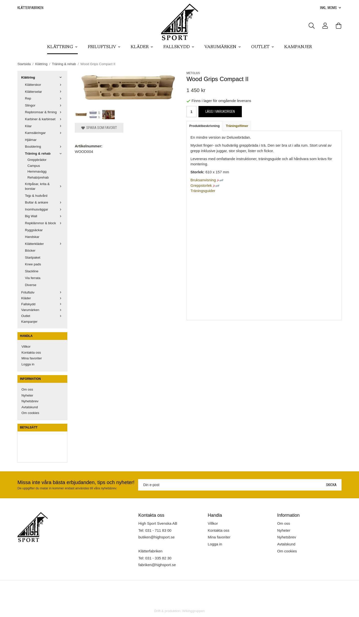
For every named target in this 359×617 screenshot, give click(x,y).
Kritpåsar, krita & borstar (44, 186)
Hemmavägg (37, 171)
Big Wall (44, 216)
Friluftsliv (104, 47)
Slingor (44, 105)
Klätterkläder (44, 244)
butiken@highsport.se (156, 537)
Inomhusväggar (44, 209)
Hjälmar (31, 140)
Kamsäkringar (44, 133)
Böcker (30, 250)
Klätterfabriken (30, 8)
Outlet (262, 47)
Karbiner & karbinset (44, 119)
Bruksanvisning (203, 180)
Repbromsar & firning (44, 112)
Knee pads (33, 264)
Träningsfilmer (237, 126)
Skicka (331, 485)
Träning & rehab (44, 153)
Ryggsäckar (34, 230)
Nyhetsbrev (29, 401)
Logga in (27, 364)
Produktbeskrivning (204, 126)
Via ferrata (32, 278)
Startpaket (32, 257)
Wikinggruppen (193, 611)
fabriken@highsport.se (157, 565)
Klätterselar (44, 92)
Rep (44, 98)
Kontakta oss (31, 352)
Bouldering (44, 146)
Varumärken (222, 47)
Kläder (142, 47)
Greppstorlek (201, 185)
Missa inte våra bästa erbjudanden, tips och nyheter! (75, 482)
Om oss (27, 389)
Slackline (31, 271)
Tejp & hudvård (36, 196)
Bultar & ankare (44, 202)
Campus (33, 166)
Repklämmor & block (44, 223)
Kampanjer (298, 47)
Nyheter (27, 395)
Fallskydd (178, 47)
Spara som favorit (99, 128)
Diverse (30, 285)
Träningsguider (202, 191)
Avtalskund (29, 407)
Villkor (26, 346)
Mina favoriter (31, 358)
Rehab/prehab (38, 177)
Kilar (44, 126)
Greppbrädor (37, 160)
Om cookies (30, 413)
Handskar (32, 237)
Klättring (62, 47)
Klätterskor (44, 85)
